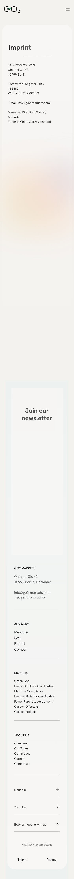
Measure (21, 632)
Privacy (51, 860)
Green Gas (21, 681)
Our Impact (22, 753)
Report (19, 643)
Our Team (21, 748)
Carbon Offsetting (26, 707)
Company (21, 743)
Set (16, 638)
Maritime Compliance (29, 691)
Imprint (22, 860)
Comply (20, 649)
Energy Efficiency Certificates (34, 696)
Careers (19, 759)
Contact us (21, 764)
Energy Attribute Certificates (33, 686)
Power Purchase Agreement (33, 701)
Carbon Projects (25, 712)
